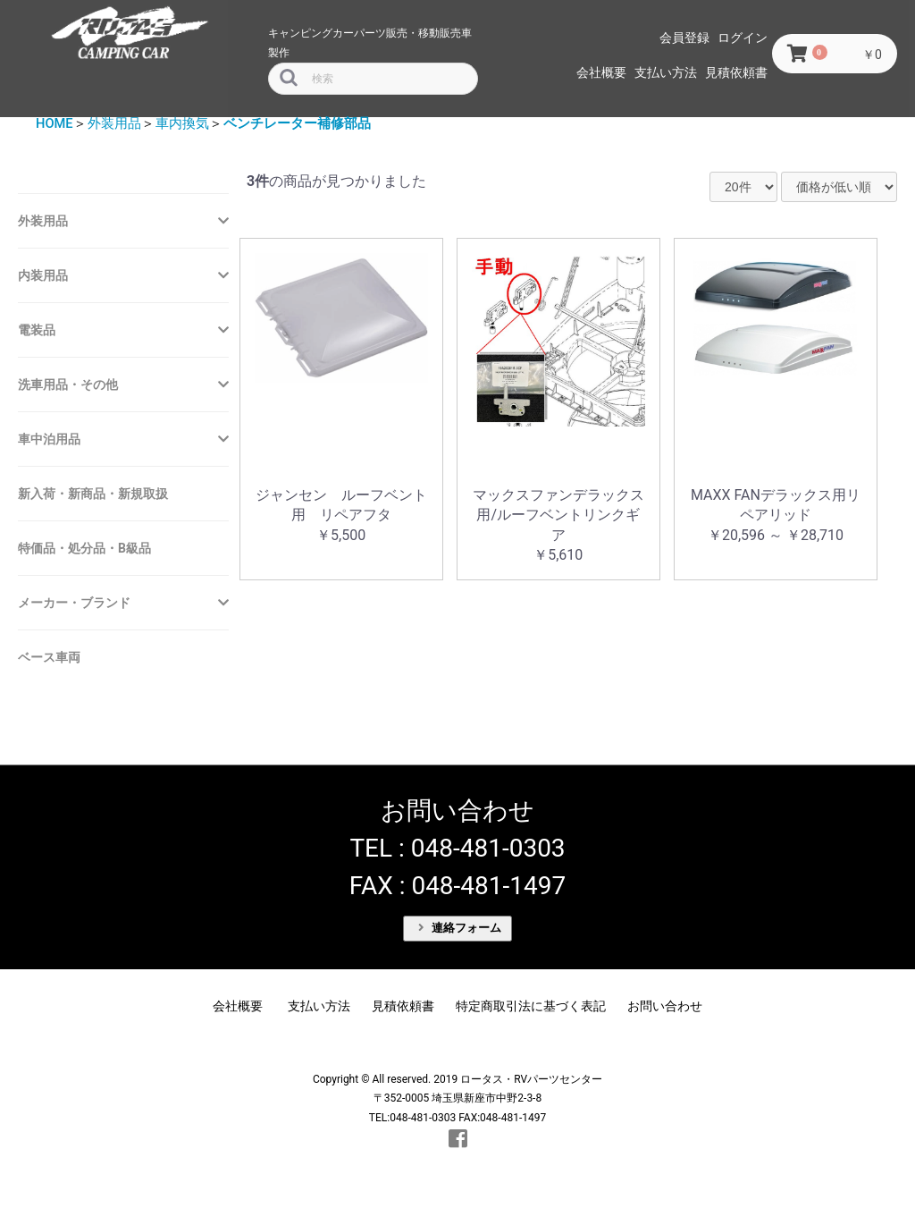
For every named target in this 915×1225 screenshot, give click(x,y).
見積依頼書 (736, 72)
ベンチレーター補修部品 (297, 123)
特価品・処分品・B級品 (84, 548)
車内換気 (182, 123)
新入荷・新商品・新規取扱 (93, 493)
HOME (54, 123)
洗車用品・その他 (68, 384)
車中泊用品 (49, 439)
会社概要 (601, 72)
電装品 (36, 330)
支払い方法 (665, 72)
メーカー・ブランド (74, 603)
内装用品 (43, 275)
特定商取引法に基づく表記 (531, 1006)
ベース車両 (49, 657)
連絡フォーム (460, 927)
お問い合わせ (664, 1006)
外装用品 (114, 123)
